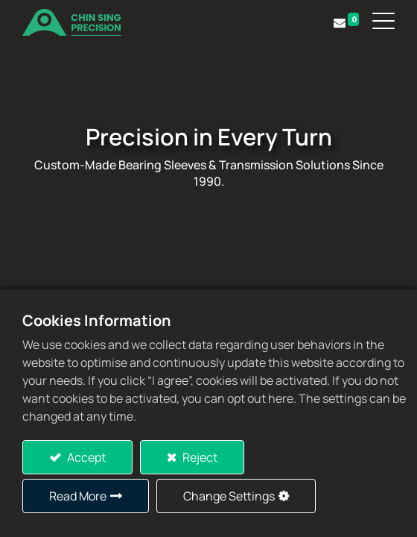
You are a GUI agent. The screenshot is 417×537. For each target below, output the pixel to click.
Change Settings (229, 496)
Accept (85, 457)
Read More (77, 496)
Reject (198, 457)
